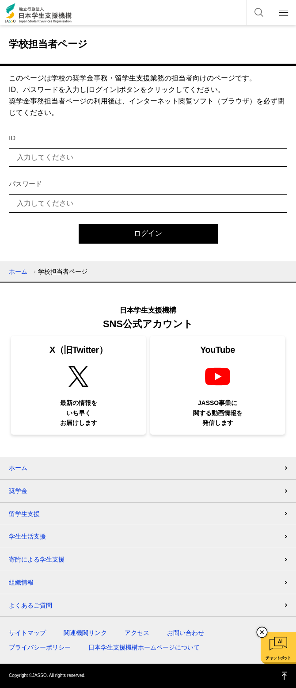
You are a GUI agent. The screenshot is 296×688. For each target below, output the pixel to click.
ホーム (18, 271)
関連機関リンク (85, 632)
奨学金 (18, 490)
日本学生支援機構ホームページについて (144, 647)
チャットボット (278, 658)
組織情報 (21, 582)
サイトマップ (27, 632)
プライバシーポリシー (40, 647)
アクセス (137, 632)
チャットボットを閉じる (262, 632)
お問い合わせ (185, 632)
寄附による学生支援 (37, 559)
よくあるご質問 (30, 605)
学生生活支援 (27, 536)
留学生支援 (24, 513)
